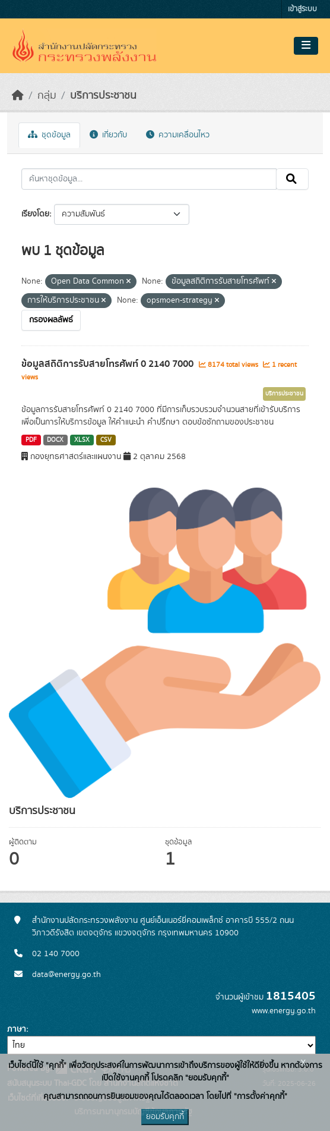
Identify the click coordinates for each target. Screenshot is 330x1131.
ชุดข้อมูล (49, 135)
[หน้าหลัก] (18, 95)
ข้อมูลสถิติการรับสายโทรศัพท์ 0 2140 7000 (108, 364)
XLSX (82, 440)
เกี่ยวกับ (108, 135)
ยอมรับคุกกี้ (165, 1117)
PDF (31, 440)
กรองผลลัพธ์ (51, 320)
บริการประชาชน (103, 95)
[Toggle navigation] (306, 46)
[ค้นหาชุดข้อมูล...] (149, 179)
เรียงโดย (35, 214)
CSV (106, 440)
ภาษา (16, 1029)
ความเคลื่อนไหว (178, 135)
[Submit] (292, 179)
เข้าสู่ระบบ (302, 9)
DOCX (55, 440)
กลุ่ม (46, 95)
